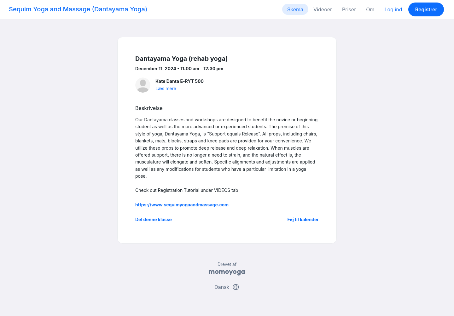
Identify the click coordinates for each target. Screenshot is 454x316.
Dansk (227, 287)
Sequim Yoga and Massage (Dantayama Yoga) (78, 9)
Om (370, 9)
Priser (349, 9)
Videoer (322, 9)
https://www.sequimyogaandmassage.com (182, 204)
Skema (295, 9)
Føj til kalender (303, 219)
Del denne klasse (153, 219)
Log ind (393, 9)
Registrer (426, 9)
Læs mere (165, 88)
